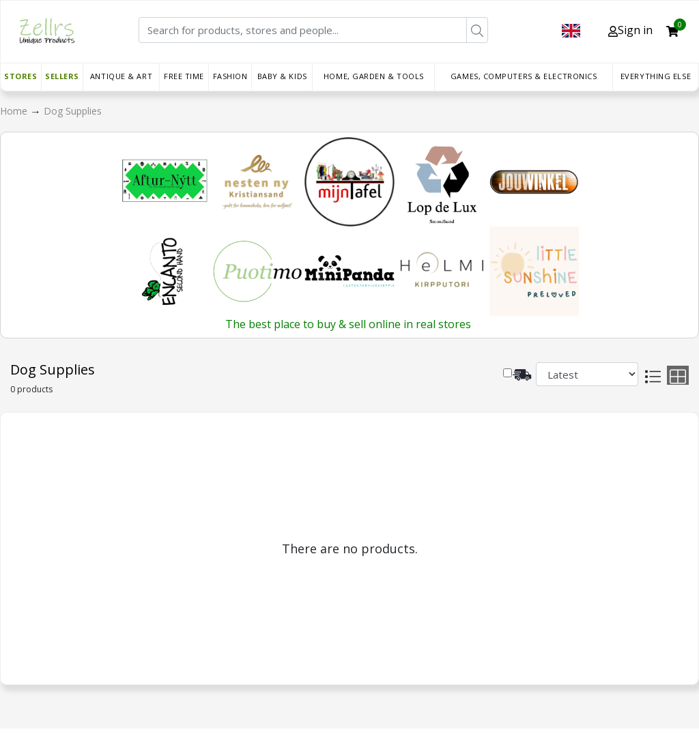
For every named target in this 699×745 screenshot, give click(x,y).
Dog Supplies (73, 110)
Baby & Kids (282, 76)
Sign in (630, 30)
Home (15, 110)
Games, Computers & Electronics (524, 76)
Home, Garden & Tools (374, 76)
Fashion (230, 76)
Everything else (655, 76)
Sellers (62, 76)
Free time (184, 76)
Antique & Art (121, 76)
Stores (20, 76)
